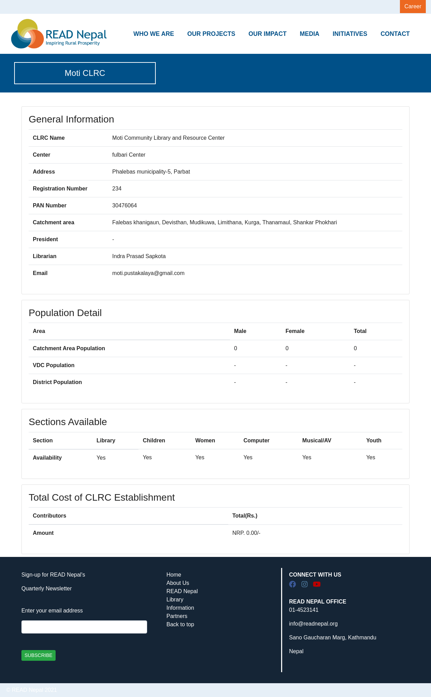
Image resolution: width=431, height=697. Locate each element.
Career (412, 6)
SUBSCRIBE (38, 655)
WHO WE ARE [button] (153, 33)
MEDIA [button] (309, 33)
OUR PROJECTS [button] (211, 33)
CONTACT (395, 33)
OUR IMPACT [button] (268, 33)
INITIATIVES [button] (350, 33)
